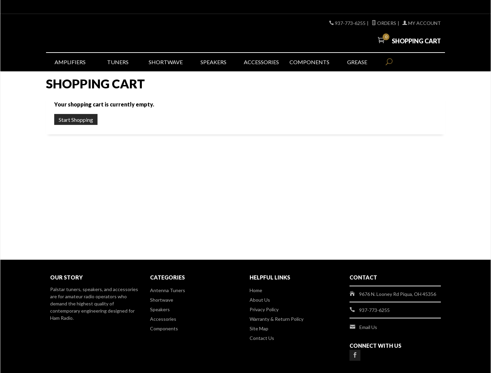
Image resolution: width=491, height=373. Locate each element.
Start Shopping (76, 119)
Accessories (261, 62)
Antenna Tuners (167, 290)
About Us (260, 300)
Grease (357, 62)
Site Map (259, 328)
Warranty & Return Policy (276, 319)
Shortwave (166, 62)
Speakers (213, 62)
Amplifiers (70, 62)
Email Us (368, 327)
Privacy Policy (264, 309)
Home (256, 290)
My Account (421, 23)
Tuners (118, 62)
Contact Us (262, 338)
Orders (384, 23)
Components (309, 62)
